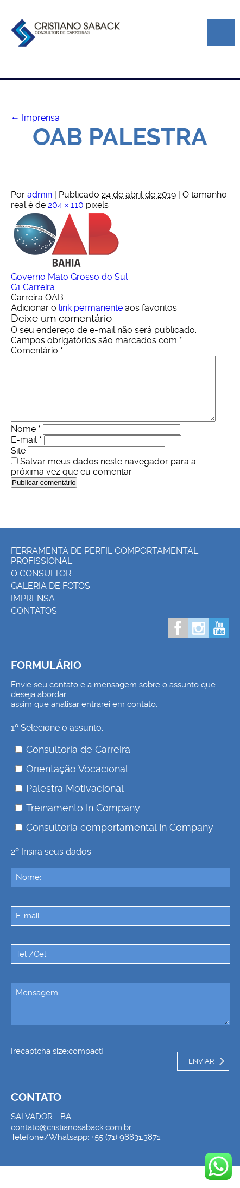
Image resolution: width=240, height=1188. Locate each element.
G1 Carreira (33, 287)
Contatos (34, 624)
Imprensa (35, 118)
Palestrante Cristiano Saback (65, 38)
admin (39, 194)
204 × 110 (66, 205)
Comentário (37, 350)
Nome (26, 442)
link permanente (91, 308)
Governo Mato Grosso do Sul (69, 277)
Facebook (178, 641)
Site (18, 463)
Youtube (219, 641)
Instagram (198, 641)
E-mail (26, 453)
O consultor (41, 586)
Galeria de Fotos (50, 599)
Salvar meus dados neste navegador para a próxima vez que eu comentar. (103, 479)
